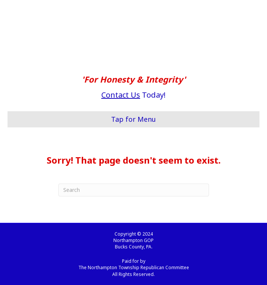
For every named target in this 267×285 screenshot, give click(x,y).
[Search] (133, 190)
